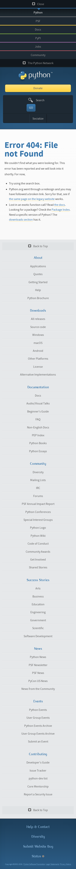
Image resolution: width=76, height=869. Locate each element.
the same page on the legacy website (32, 199)
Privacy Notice (65, 864)
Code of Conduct (38, 543)
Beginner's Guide (38, 411)
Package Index (61, 209)
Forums (38, 496)
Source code (38, 327)
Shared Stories (38, 567)
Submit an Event (38, 741)
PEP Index (38, 435)
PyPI (38, 38)
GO (31, 107)
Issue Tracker (38, 770)
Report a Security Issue (38, 794)
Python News (38, 657)
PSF (38, 21)
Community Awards (38, 551)
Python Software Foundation (34, 864)
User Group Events (38, 717)
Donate (38, 88)
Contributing (38, 754)
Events (38, 701)
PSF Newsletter (38, 665)
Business (38, 596)
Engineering (38, 612)
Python (38, 12)
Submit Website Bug (38, 846)
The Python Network (38, 63)
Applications (38, 266)
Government (38, 620)
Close (38, 4)
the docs (59, 205)
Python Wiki (38, 535)
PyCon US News (38, 681)
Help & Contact (38, 826)
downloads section (21, 219)
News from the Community (38, 689)
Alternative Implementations (38, 374)
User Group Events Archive (38, 733)
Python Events (38, 710)
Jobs (38, 46)
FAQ (38, 419)
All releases (38, 319)
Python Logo (38, 527)
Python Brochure (38, 298)
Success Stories (38, 580)
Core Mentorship (38, 786)
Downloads (38, 310)
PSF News (38, 673)
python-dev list (38, 778)
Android (38, 351)
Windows (38, 335)
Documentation (38, 387)
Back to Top (38, 246)
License (38, 366)
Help (38, 290)
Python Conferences (38, 512)
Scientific (38, 628)
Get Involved (38, 559)
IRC (38, 488)
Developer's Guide (38, 762)
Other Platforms (38, 358)
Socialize (38, 118)
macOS (38, 343)
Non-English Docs (38, 427)
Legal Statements (52, 864)
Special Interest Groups (38, 520)
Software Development (38, 636)
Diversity (38, 472)
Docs (38, 29)
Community (38, 55)
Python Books (38, 443)
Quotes (38, 274)
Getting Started (38, 282)
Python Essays (38, 451)
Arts (38, 588)
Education (38, 604)
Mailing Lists (38, 480)
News (38, 648)
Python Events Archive (38, 726)
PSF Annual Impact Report (38, 504)
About (38, 257)
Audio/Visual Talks (38, 403)
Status (38, 856)
